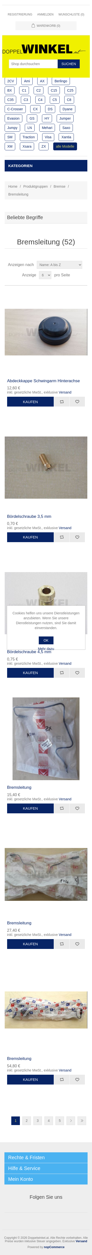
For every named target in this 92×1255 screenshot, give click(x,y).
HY (47, 118)
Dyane (67, 109)
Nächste (70, 1120)
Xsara (27, 146)
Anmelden (45, 14)
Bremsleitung (19, 787)
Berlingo (60, 81)
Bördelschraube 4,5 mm (29, 651)
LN (29, 128)
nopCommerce (54, 1247)
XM (10, 146)
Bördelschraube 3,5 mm (29, 516)
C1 (24, 90)
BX (9, 90)
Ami (27, 81)
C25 (70, 90)
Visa (48, 137)
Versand (65, 392)
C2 (38, 90)
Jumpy (12, 128)
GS (31, 118)
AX (42, 81)
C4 (40, 100)
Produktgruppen (35, 186)
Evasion (13, 118)
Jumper (65, 118)
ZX (43, 146)
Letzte (82, 1120)
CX (35, 109)
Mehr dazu (46, 649)
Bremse (60, 186)
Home (12, 186)
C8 (69, 100)
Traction (29, 137)
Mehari (47, 128)
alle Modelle (65, 146)
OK (45, 640)
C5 (55, 100)
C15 (54, 90)
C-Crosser (15, 109)
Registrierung (20, 14)
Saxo (66, 128)
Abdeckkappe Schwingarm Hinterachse (43, 381)
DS (50, 109)
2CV (10, 81)
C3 (26, 100)
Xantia (66, 137)
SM (10, 137)
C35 (10, 100)
